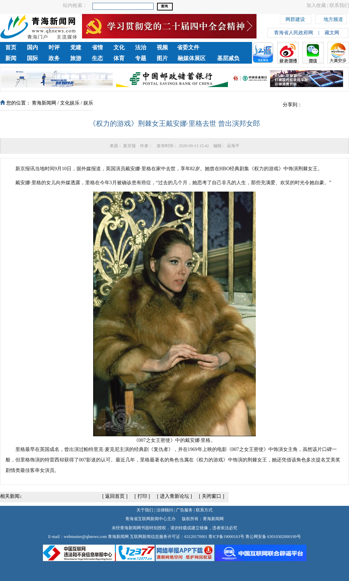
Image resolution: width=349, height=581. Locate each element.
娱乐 (88, 103)
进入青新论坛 (174, 496)
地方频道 (333, 18)
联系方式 (204, 510)
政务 (54, 58)
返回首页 (115, 496)
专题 (140, 58)
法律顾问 (164, 510)
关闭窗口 (211, 496)
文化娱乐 (70, 103)
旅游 (75, 58)
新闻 (10, 58)
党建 (75, 47)
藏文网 (332, 32)
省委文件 (188, 47)
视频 (162, 47)
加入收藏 (316, 5)
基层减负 (228, 58)
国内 (32, 47)
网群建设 (295, 18)
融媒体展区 (192, 58)
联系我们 (339, 5)
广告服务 (184, 510)
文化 (119, 47)
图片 (162, 58)
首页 (10, 47)
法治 (140, 47)
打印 (142, 496)
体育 (119, 58)
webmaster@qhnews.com (85, 536)
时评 (54, 47)
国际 (32, 58)
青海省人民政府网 (293, 32)
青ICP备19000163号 (226, 536)
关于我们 (144, 510)
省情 (97, 47)
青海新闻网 (44, 103)
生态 (97, 58)
